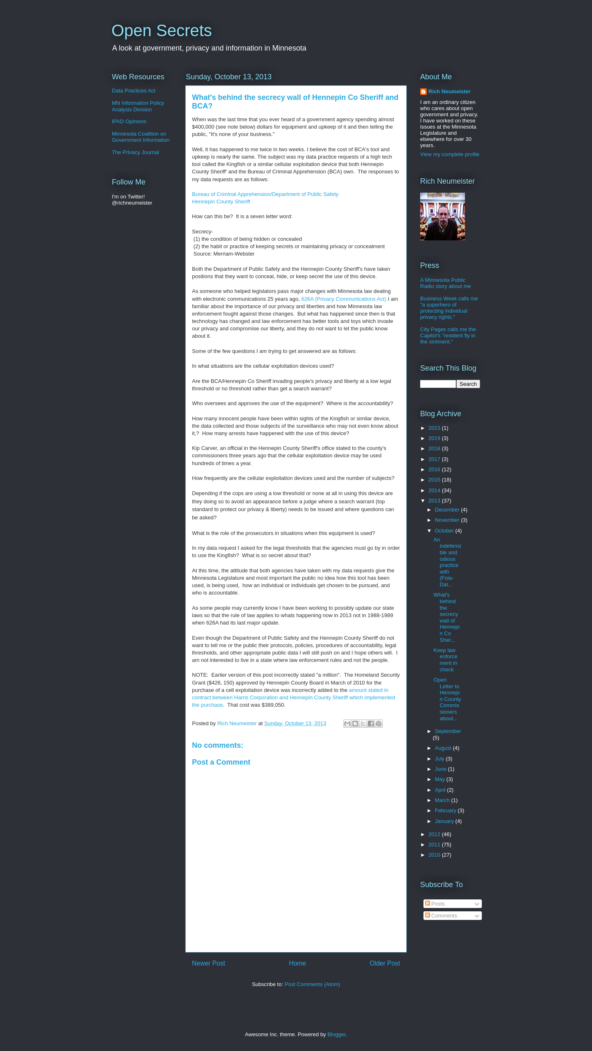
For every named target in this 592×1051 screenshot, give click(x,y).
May (440, 779)
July (440, 759)
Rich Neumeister (449, 91)
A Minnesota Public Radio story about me (445, 283)
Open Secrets (161, 30)
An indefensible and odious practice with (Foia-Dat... (447, 562)
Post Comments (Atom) (312, 984)
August (444, 748)
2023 (435, 428)
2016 (435, 469)
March (443, 800)
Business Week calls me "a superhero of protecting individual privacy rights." (449, 307)
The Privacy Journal (135, 152)
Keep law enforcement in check (445, 660)
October (445, 531)
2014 (435, 490)
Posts (435, 904)
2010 (435, 855)
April (441, 790)
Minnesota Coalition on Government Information (140, 137)
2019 (435, 438)
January (445, 821)
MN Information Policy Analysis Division (138, 106)
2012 (435, 834)
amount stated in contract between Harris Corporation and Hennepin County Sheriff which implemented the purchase (293, 697)
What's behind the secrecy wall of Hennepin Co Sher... (446, 617)
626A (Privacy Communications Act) (343, 299)
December (448, 510)
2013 (435, 501)
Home (297, 963)
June (441, 769)
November (448, 520)
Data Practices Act (133, 91)
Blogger (336, 1034)
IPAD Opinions (129, 121)
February (446, 810)
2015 (435, 480)
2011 (435, 844)
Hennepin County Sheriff (221, 201)
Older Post (385, 963)
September (448, 731)
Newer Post (208, 963)
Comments (441, 916)
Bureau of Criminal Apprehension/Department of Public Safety (265, 194)
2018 (435, 448)
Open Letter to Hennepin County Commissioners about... (447, 699)
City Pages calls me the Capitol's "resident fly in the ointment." (448, 335)
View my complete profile (449, 154)
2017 (435, 459)
